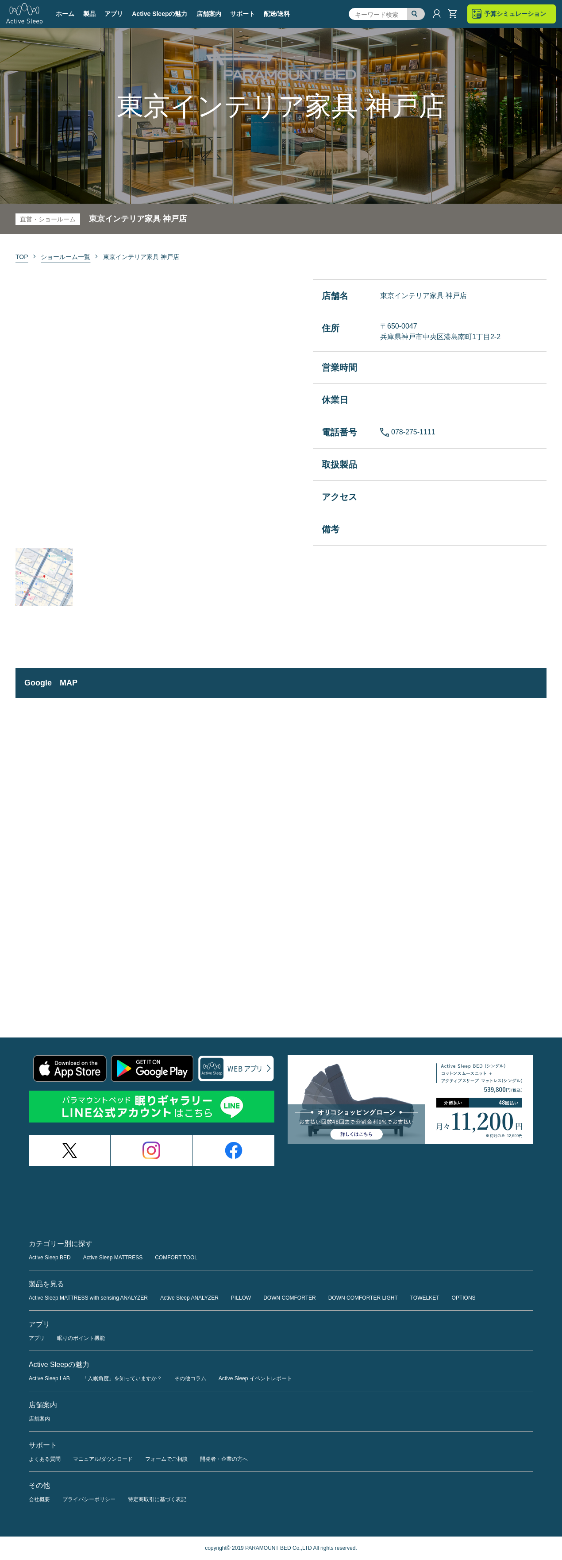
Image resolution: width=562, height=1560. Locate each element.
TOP (21, 256)
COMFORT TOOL (176, 1257)
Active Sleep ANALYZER (189, 1298)
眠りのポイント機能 (81, 1338)
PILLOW (241, 1298)
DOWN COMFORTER (289, 1298)
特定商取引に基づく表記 (157, 1499)
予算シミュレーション (515, 13)
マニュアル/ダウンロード (103, 1459)
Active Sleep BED (50, 1257)
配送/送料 (277, 13)
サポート (242, 13)
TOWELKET (424, 1298)
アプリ (37, 1338)
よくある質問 (45, 1459)
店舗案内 (208, 13)
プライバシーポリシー (88, 1499)
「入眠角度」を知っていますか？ (122, 1378)
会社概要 (39, 1499)
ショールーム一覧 (65, 256)
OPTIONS (464, 1298)
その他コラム (190, 1378)
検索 (416, 14)
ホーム (65, 13)
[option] (143, 409)
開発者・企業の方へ (224, 1459)
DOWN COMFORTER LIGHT (363, 1298)
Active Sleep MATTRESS (112, 1257)
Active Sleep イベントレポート (255, 1378)
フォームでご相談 (166, 1459)
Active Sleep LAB (49, 1378)
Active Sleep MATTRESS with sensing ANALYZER (88, 1298)
